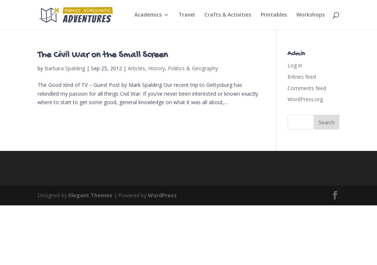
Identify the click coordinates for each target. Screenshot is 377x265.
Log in (295, 65)
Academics (148, 15)
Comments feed (307, 88)
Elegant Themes (90, 195)
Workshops (310, 15)
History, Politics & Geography (183, 68)
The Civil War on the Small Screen (103, 55)
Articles (136, 68)
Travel (187, 15)
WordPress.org (305, 99)
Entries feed (302, 76)
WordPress (162, 195)
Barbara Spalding (65, 68)
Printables (274, 15)
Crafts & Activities (227, 15)
